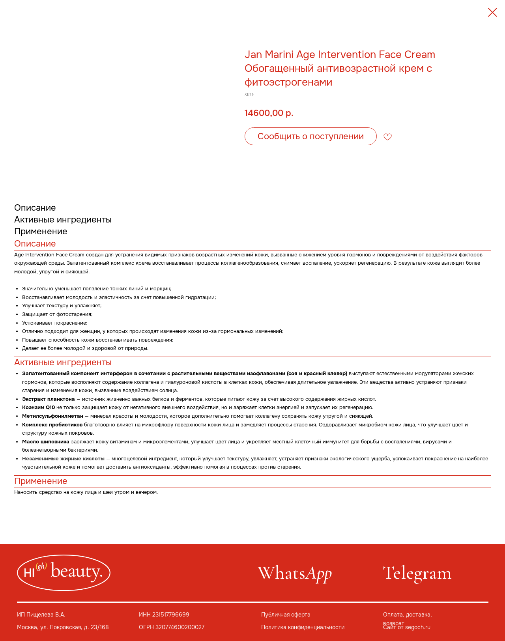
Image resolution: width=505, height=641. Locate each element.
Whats (295, 572)
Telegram (417, 572)
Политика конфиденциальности (302, 627)
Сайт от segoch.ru (406, 627)
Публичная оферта (285, 614)
